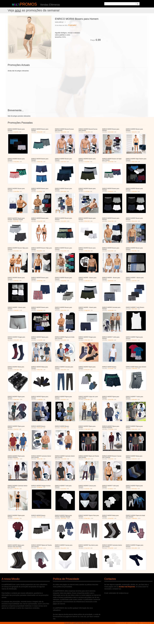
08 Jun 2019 (134, 221)
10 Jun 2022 (63, 221)
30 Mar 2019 (110, 221)
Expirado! (72, 25)
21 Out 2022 (110, 368)
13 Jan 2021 (110, 458)
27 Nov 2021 (16, 161)
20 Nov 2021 (87, 518)
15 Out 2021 (16, 518)
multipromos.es (132, 623)
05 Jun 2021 (63, 488)
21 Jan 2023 (87, 280)
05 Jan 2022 (63, 548)
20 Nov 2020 (134, 429)
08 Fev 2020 (63, 191)
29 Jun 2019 (16, 250)
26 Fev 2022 (134, 548)
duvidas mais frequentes (127, 587)
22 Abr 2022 (63, 161)
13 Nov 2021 (63, 518)
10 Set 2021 (16, 280)
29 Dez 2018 (40, 310)
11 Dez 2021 (16, 369)
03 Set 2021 (110, 191)
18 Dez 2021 (40, 161)
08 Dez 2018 (16, 399)
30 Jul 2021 (134, 250)
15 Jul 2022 (86, 161)
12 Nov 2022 (134, 368)
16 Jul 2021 (16, 132)
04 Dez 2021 (110, 518)
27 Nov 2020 (87, 132)
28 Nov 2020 (63, 132)
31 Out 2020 (63, 427)
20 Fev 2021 (134, 308)
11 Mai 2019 (39, 399)
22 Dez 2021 (16, 340)
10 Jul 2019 (39, 191)
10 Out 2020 (39, 427)
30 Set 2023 (16, 310)
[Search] (137, 3)
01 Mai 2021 (134, 458)
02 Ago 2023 (87, 310)
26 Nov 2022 (110, 161)
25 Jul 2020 (86, 191)
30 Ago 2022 (63, 280)
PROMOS (28, 4)
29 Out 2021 (39, 517)
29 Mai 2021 (134, 340)
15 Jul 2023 (134, 280)
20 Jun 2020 (63, 340)
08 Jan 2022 (16, 221)
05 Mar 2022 (40, 132)
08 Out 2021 (134, 488)
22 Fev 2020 (110, 399)
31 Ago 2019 (63, 250)
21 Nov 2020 (87, 429)
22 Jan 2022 (39, 221)
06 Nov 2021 (40, 280)
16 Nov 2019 (87, 250)
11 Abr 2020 (39, 340)
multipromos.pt (121, 623)
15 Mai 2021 (134, 132)
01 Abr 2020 (110, 250)
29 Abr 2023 (110, 280)
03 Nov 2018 (134, 161)
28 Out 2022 (87, 221)
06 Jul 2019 (39, 250)
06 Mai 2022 (87, 369)
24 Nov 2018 (16, 191)
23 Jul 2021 (86, 488)
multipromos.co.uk (145, 623)
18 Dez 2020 (110, 132)
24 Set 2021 (134, 191)
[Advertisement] (124, 30)
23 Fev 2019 (63, 310)
